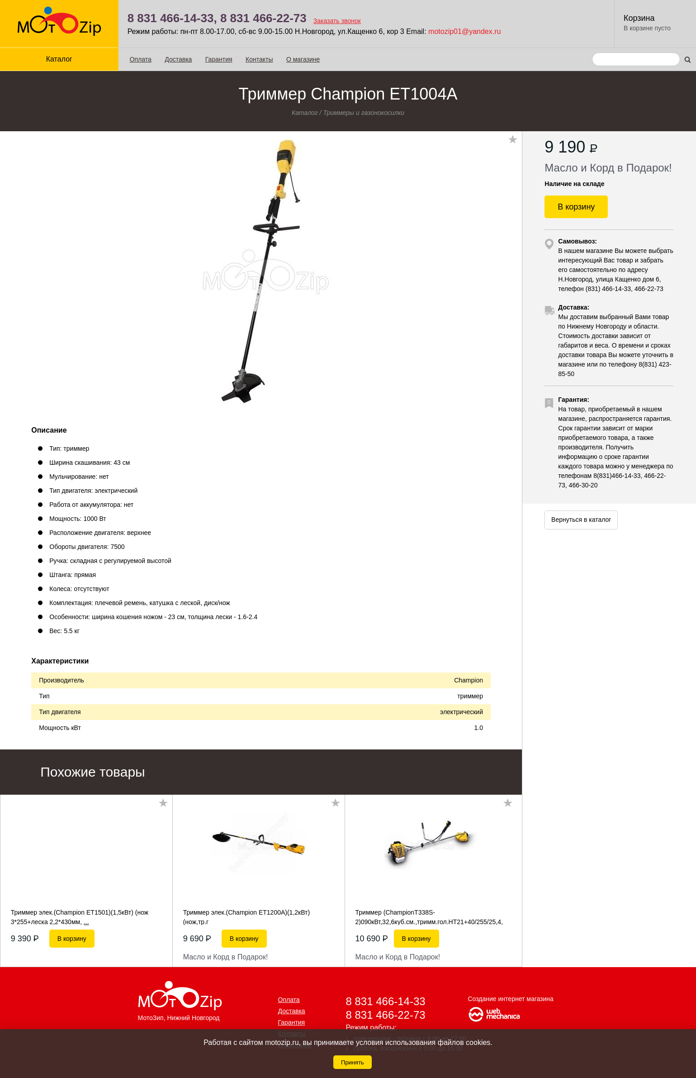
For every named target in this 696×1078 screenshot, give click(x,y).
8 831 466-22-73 (263, 18)
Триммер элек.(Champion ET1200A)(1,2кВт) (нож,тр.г (246, 917)
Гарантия (218, 59)
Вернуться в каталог (581, 519)
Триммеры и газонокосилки (363, 112)
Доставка (178, 59)
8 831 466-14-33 (386, 1001)
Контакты (259, 59)
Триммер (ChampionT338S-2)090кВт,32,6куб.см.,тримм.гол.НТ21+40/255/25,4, (429, 917)
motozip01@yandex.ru (464, 31)
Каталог (59, 59)
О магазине (303, 59)
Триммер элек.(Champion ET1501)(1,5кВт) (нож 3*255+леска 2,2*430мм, (79, 917)
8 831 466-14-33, (172, 18)
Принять (352, 1062)
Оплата (141, 59)
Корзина (639, 18)
